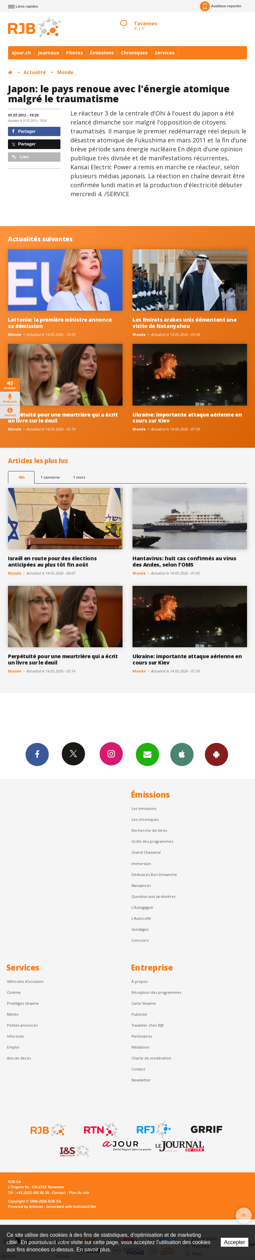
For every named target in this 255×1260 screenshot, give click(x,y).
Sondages (139, 929)
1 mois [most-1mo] (79, 477)
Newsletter (141, 1080)
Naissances (141, 885)
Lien (20, 156)
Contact (138, 1069)
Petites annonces (22, 1025)
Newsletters (147, 754)
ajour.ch (21, 52)
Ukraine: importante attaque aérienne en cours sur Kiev (187, 418)
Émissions (102, 52)
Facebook (37, 754)
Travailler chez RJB (147, 1025)
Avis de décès (19, 1058)
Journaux (48, 52)
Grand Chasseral (146, 852)
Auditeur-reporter (220, 6)
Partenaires (141, 1036)
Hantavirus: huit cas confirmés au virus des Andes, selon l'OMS (184, 561)
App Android (216, 754)
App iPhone (182, 754)
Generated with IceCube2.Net (71, 1207)
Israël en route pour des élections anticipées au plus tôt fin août (52, 561)
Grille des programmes (152, 841)
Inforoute (15, 1036)
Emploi (13, 1047)
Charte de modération (151, 1058)
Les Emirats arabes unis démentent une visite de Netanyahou (184, 323)
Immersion (141, 863)
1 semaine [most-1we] (50, 477)
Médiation (140, 1047)
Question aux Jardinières (153, 896)
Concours (139, 940)
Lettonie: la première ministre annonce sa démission (60, 323)
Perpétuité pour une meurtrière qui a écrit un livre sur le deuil (63, 418)
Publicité (139, 1014)
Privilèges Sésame (23, 1003)
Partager (24, 131)
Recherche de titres (149, 830)
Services (165, 52)
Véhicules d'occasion (25, 981)
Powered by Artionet (25, 1207)
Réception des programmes (156, 992)
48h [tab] (21, 477)
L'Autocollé (141, 918)
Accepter (234, 1242)
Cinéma (14, 992)
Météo (13, 1014)
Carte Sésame (143, 1003)
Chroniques (134, 52)
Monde (65, 72)
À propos (139, 981)
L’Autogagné (142, 907)
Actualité (35, 72)
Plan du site (79, 1193)
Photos (74, 52)
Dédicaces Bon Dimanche (154, 874)
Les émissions (143, 808)
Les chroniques (145, 819)
